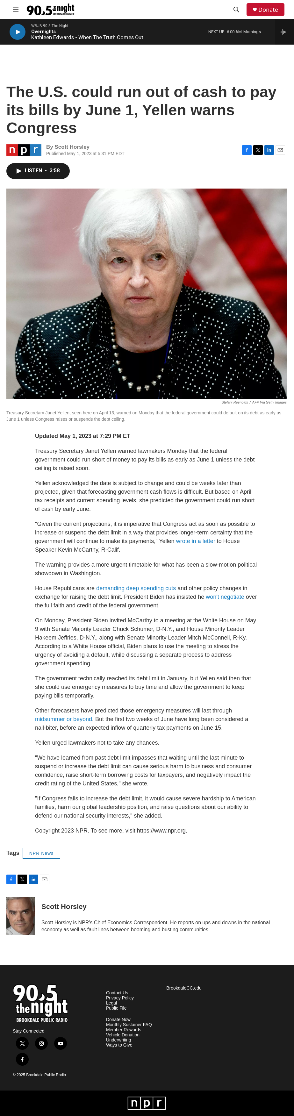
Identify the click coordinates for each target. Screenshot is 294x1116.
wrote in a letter (195, 541)
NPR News (41, 853)
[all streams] (284, 32)
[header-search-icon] (236, 9)
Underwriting (118, 1040)
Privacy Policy (120, 998)
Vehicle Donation (123, 1035)
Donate (268, 9)
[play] (17, 32)
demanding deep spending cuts (135, 588)
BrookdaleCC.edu (184, 988)
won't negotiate (226, 597)
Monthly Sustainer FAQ (129, 1024)
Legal (111, 1003)
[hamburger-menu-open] (16, 9)
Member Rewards (123, 1029)
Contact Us (117, 993)
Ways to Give (119, 1045)
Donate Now (118, 1019)
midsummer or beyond (63, 719)
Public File (116, 1008)
